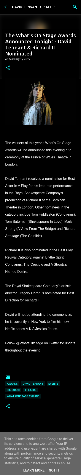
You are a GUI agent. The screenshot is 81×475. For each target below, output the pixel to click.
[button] (7, 68)
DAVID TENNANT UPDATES (34, 7)
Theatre (30, 390)
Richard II (13, 390)
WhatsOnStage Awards (23, 396)
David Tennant (33, 383)
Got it (54, 470)
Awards (12, 383)
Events (53, 383)
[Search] (75, 7)
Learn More (33, 470)
